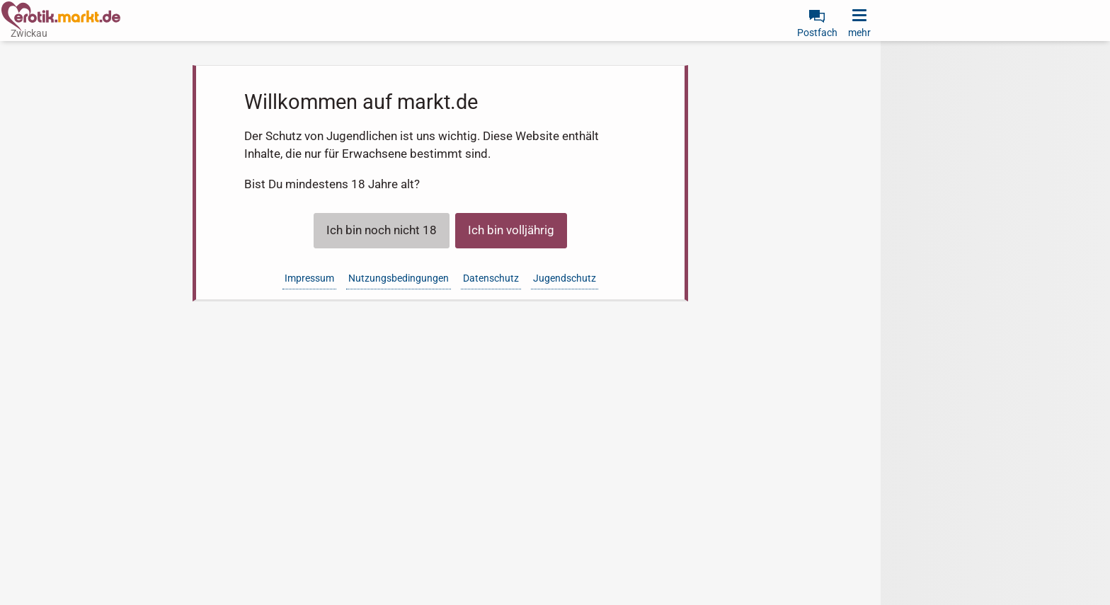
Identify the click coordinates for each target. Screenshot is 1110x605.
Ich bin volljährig (511, 230)
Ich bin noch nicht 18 (381, 230)
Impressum (309, 278)
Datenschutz (491, 278)
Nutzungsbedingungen (398, 278)
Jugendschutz (564, 278)
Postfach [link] (817, 32)
